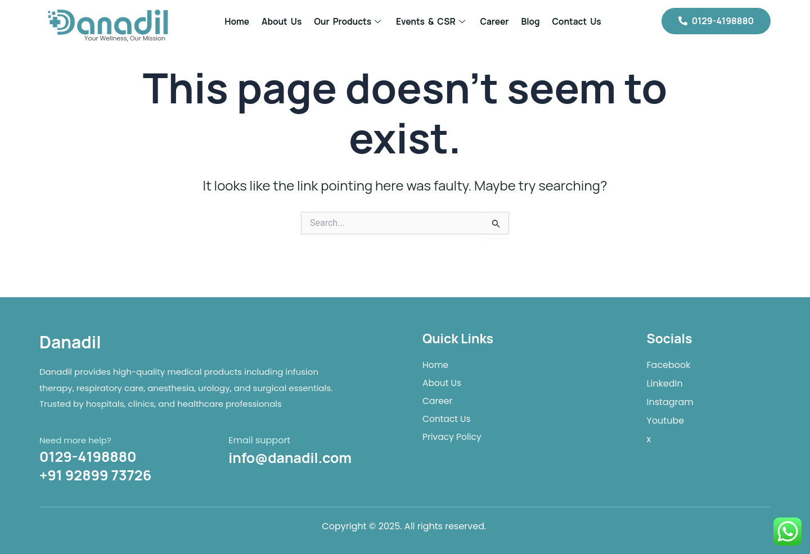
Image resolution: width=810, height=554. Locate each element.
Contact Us (576, 21)
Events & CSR (432, 21)
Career (494, 21)
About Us (281, 21)
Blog (530, 21)
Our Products (348, 21)
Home (237, 21)
